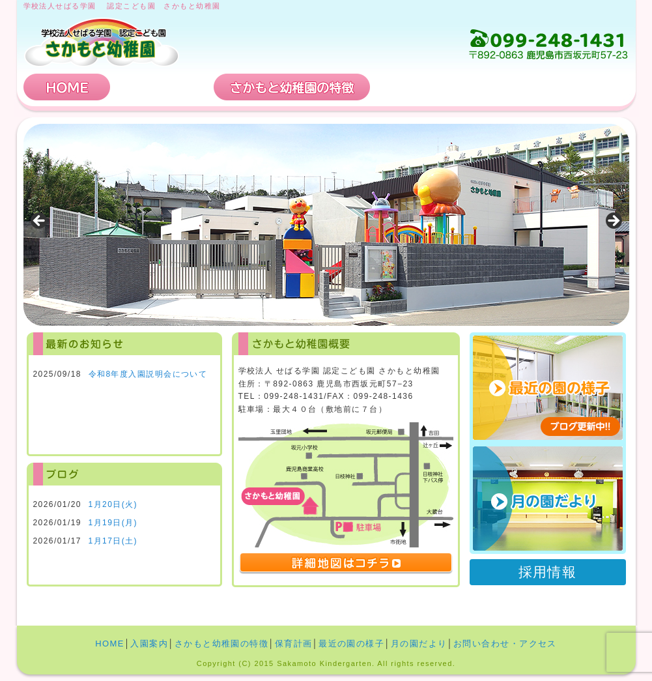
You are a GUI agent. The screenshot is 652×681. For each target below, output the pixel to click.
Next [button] (613, 221)
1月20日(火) (113, 504)
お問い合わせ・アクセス (550, 87)
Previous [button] (40, 221)
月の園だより (548, 498)
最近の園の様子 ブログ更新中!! (548, 388)
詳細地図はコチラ (345, 563)
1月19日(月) (113, 522)
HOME (67, 87)
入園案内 (162, 87)
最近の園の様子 (351, 643)
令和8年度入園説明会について (148, 374)
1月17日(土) (113, 540)
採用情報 (547, 571)
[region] (326, 225)
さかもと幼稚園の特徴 (292, 87)
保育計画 (420, 87)
